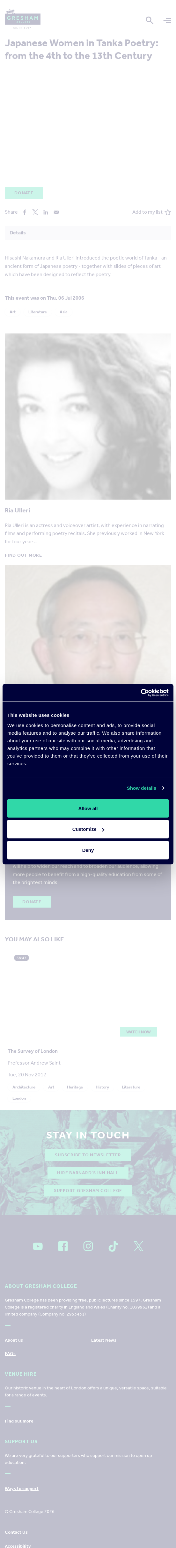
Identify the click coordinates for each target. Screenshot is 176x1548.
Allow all (88, 808)
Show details (142, 788)
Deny (88, 849)
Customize (88, 829)
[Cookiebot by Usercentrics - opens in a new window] (141, 692)
